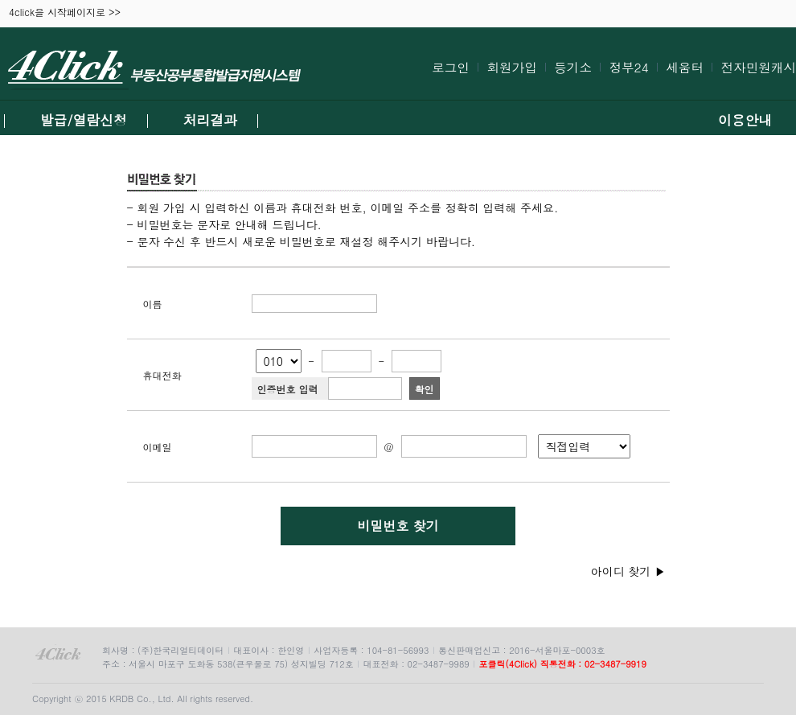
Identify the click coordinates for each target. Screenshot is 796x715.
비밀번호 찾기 (397, 525)
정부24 (628, 67)
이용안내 (745, 119)
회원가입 (511, 67)
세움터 (685, 67)
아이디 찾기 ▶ (628, 571)
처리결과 (210, 119)
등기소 (573, 67)
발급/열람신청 (83, 119)
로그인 (451, 67)
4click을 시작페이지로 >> (65, 12)
